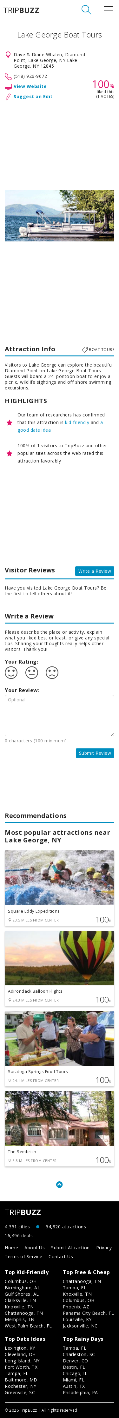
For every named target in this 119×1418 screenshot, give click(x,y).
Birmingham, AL (22, 1288)
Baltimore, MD (21, 1380)
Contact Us (61, 1256)
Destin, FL (74, 1367)
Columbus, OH (20, 1281)
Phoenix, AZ (76, 1307)
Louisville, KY (77, 1319)
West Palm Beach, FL (28, 1326)
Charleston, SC (79, 1354)
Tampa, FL (75, 1288)
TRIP (21, 10)
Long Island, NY (22, 1361)
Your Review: (22, 690)
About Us (34, 1248)
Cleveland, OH (20, 1354)
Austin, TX (74, 1386)
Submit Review (95, 753)
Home (11, 1248)
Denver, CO (75, 1361)
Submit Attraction (70, 1248)
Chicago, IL (75, 1373)
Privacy (104, 1248)
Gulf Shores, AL (22, 1294)
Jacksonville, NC (80, 1326)
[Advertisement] (59, 144)
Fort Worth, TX (21, 1367)
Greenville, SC (20, 1392)
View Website (30, 86)
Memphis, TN (20, 1319)
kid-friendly (77, 422)
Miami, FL (74, 1380)
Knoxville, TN (19, 1307)
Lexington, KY (20, 1348)
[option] (59, 215)
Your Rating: (21, 661)
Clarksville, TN (20, 1300)
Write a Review (94, 571)
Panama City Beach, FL (88, 1313)
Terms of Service (23, 1256)
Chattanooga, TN (24, 1313)
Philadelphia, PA (80, 1392)
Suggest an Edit (33, 96)
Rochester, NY (20, 1386)
